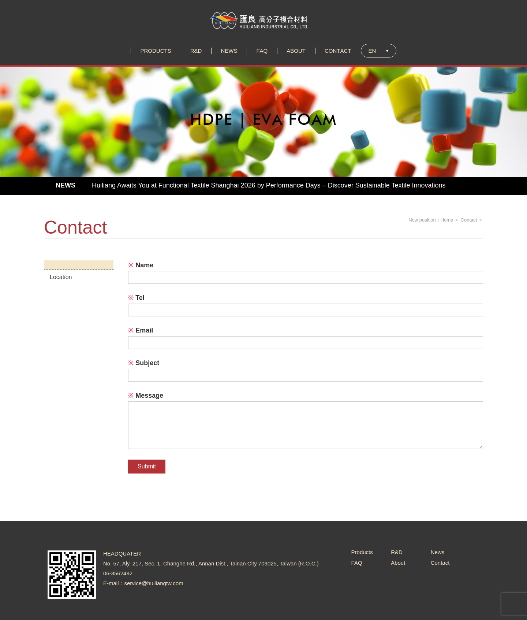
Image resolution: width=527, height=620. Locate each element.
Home (447, 220)
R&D (397, 552)
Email (140, 330)
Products (362, 552)
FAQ (356, 563)
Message (145, 395)
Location (61, 277)
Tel (136, 297)
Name (140, 265)
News (438, 552)
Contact (469, 220)
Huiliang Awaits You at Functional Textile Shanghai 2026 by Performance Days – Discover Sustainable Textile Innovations (269, 185)
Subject (143, 363)
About (398, 563)
